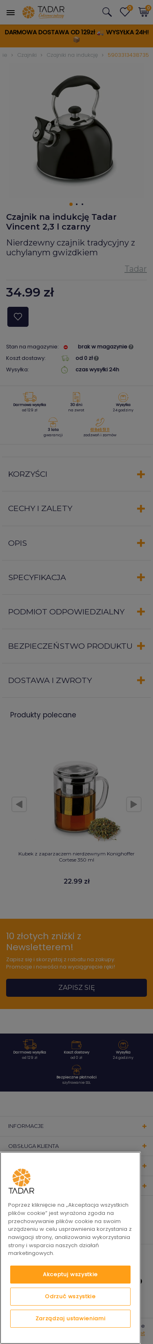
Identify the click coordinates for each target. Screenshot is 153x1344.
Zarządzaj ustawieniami (70, 1318)
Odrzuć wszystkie (70, 1296)
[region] (70, 1248)
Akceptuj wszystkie (70, 1274)
